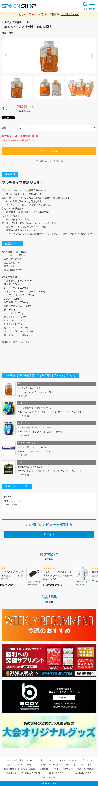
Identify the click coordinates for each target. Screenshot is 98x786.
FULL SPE (7, 33)
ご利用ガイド (85, 764)
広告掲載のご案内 (83, 773)
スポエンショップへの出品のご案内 (23, 773)
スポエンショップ (67, 760)
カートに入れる (49, 150)
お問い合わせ (10, 769)
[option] (49, 55)
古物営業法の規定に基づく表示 (55, 764)
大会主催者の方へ (57, 773)
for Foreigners (49, 777)
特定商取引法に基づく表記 (18, 764)
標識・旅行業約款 (85, 769)
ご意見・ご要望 (28, 769)
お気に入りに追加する (49, 161)
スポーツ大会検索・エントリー (19, 760)
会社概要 (44, 769)
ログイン (49, 534)
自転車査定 (88, 760)
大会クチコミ (47, 760)
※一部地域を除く (70, 14)
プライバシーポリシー (62, 769)
